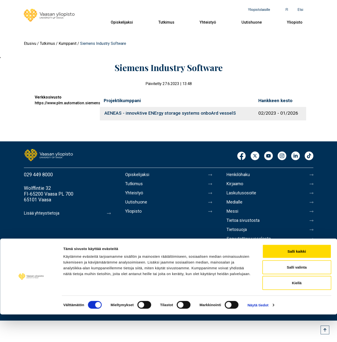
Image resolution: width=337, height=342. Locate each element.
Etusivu (30, 43)
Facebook (241, 156)
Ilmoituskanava (242, 255)
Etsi (300, 10)
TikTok (309, 156)
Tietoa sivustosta (245, 225)
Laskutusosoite (243, 195)
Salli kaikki (297, 279)
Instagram (282, 156)
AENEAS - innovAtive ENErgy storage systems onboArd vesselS (170, 113)
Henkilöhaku (240, 175)
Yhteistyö (207, 22)
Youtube (268, 156)
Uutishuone (251, 22)
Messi (233, 215)
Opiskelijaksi (122, 22)
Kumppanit (67, 43)
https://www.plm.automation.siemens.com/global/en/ (82, 103)
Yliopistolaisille (259, 10)
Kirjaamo (236, 185)
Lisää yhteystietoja (43, 213)
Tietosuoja (238, 235)
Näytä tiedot (258, 332)
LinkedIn (295, 156)
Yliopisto (295, 22)
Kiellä (297, 310)
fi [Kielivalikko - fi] (287, 10)
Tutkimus (166, 22)
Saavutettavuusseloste (251, 245)
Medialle (236, 205)
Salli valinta (297, 295)
